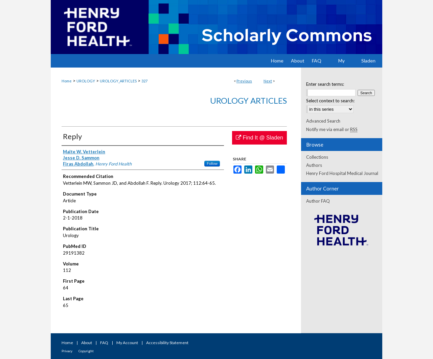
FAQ (104, 342)
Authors (314, 165)
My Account (127, 342)
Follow (212, 163)
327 (144, 81)
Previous (244, 81)
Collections (317, 157)
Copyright (86, 351)
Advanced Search (323, 121)
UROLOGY (85, 81)
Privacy (67, 351)
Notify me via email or (332, 129)
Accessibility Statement (167, 342)
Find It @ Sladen (259, 137)
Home (67, 81)
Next (268, 81)
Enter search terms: (325, 84)
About (86, 342)
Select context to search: (330, 100)
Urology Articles (248, 100)
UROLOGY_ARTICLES (118, 81)
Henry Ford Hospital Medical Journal (342, 173)
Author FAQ (318, 201)
